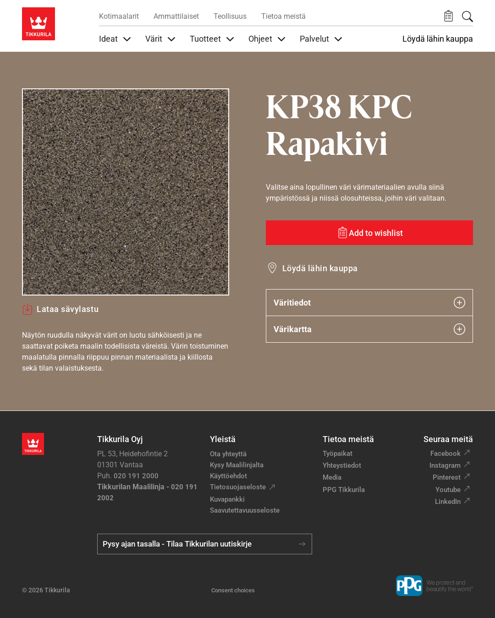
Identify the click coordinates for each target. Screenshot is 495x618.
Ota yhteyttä (228, 454)
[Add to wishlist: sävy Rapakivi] (369, 232)
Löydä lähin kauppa (437, 39)
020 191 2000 (136, 476)
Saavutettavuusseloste (245, 510)
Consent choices (233, 590)
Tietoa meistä (283, 16)
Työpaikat (337, 453)
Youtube (448, 490)
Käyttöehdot (228, 476)
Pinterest (447, 477)
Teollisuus (230, 16)
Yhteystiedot (342, 465)
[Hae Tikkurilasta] (467, 16)
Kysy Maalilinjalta (237, 465)
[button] (448, 16)
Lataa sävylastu (60, 309)
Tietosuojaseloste (238, 487)
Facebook (445, 453)
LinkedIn (448, 502)
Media (332, 477)
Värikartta (369, 329)
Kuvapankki (227, 499)
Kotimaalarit (119, 16)
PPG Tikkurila (344, 490)
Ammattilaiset (176, 16)
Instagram (445, 465)
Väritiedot (369, 302)
